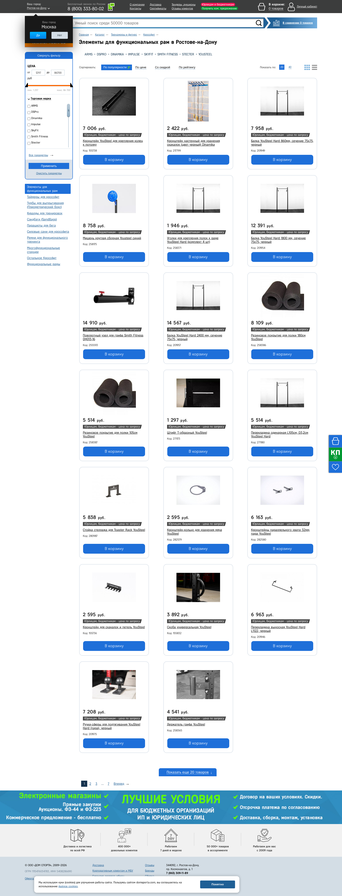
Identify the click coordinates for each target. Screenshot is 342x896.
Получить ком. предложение (219, 8)
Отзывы (149, 865)
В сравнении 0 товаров (298, 22)
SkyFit (148, 54)
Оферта (29, 878)
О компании (137, 4)
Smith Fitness (167, 54)
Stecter (188, 54)
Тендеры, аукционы (183, 4)
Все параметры (38, 155)
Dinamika (117, 54)
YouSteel (205, 54)
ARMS (88, 54)
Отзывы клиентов (182, 8)
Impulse (134, 54)
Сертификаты (158, 8)
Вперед (119, 783)
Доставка (155, 4)
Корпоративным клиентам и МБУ (112, 870)
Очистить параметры (49, 173)
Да (38, 35)
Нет (59, 35)
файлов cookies (68, 886)
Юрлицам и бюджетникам (218, 4)
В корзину (114, 159)
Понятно (218, 884)
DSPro (101, 54)
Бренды (149, 870)
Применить (49, 166)
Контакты (135, 8)
